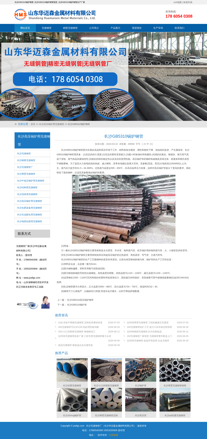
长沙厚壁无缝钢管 (26, 174)
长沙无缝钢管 (24, 153)
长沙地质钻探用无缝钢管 (29, 221)
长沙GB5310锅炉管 (77, 304)
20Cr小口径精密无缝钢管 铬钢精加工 (76, 331)
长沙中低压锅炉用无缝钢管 (30, 180)
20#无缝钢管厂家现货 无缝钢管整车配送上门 (149, 336)
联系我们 (179, 27)
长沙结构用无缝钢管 (27, 187)
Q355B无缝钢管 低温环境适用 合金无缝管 (148, 340)
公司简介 (94, 27)
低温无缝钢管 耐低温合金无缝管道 (75, 345)
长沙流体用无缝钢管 (27, 194)
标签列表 (187, 2)
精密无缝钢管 (70, 27)
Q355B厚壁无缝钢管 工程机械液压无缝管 (148, 322)
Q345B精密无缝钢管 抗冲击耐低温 (144, 331)
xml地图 (178, 2)
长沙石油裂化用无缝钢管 (29, 214)
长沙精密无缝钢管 (26, 160)
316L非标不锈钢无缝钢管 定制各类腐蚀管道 (80, 322)
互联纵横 (113, 435)
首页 (33, 124)
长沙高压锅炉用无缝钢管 (51, 124)
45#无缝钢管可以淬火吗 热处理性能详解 (78, 327)
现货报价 (137, 27)
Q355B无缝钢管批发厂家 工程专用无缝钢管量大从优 (84, 336)
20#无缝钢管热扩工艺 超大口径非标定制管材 (149, 327)
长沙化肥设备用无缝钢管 (29, 207)
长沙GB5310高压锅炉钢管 (80, 300)
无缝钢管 (46, 27)
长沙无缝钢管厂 (25, 167)
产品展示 (115, 27)
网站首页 (25, 27)
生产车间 (158, 27)
